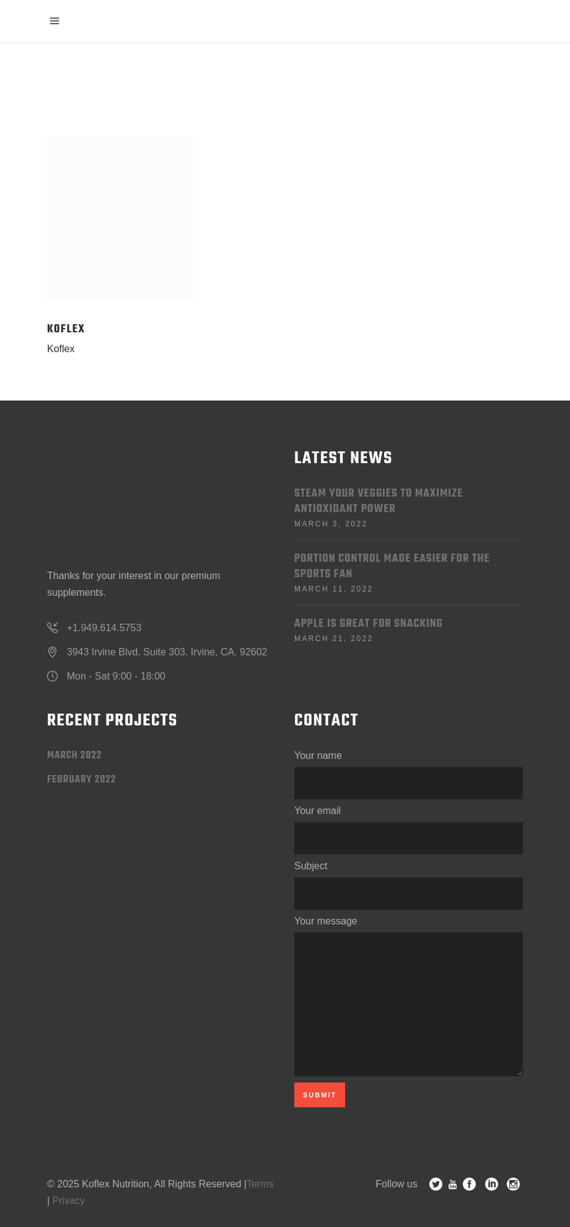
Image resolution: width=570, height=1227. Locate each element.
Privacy (69, 1200)
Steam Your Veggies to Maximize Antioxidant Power (378, 501)
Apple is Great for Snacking (368, 624)
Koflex (60, 348)
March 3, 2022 (331, 524)
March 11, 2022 (334, 589)
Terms (260, 1184)
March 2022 (74, 756)
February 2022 (81, 780)
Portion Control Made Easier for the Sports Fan (392, 566)
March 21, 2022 (334, 638)
